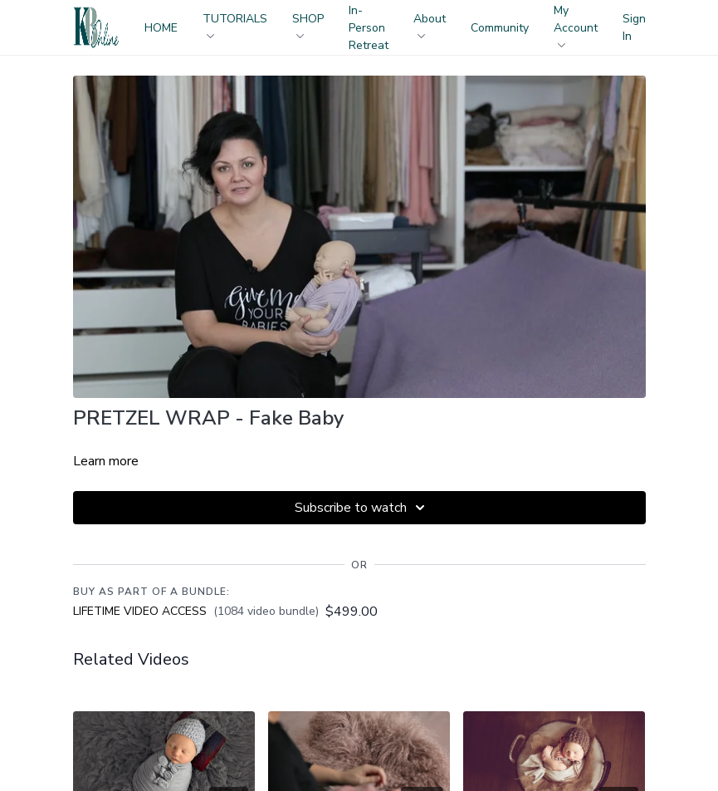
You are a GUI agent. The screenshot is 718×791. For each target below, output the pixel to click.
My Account (576, 24)
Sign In (634, 27)
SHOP (308, 24)
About (429, 24)
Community (500, 28)
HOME (161, 28)
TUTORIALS (235, 24)
